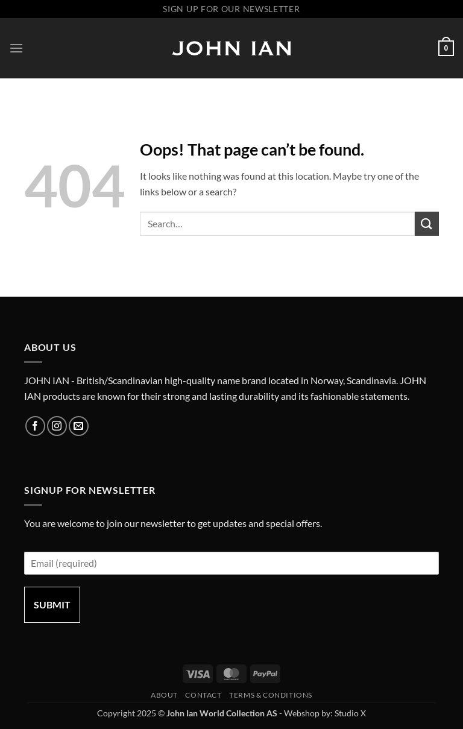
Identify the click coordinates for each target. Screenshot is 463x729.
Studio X (350, 713)
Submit (52, 604)
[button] (16, 48)
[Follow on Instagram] (57, 426)
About (164, 694)
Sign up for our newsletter (231, 9)
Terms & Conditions (270, 694)
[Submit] (427, 223)
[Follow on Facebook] (35, 426)
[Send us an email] (79, 426)
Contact (203, 694)
